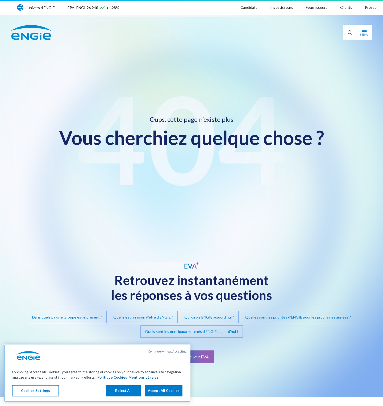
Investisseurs (281, 7)
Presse (371, 7)
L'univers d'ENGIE (40, 7)
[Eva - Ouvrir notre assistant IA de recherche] (350, 32)
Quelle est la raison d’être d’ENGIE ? (143, 317)
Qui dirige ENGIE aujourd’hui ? (209, 317)
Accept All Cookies (164, 390)
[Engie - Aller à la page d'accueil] (31, 32)
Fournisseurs (316, 7)
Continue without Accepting (167, 351)
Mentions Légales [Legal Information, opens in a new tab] (143, 377)
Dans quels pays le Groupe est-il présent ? (67, 317)
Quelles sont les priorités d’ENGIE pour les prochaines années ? (298, 317)
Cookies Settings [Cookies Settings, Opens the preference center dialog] (35, 390)
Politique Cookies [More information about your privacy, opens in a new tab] (112, 377)
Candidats (248, 7)
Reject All (123, 390)
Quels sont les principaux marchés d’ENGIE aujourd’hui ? (191, 331)
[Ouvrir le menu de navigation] (364, 32)
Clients (346, 7)
